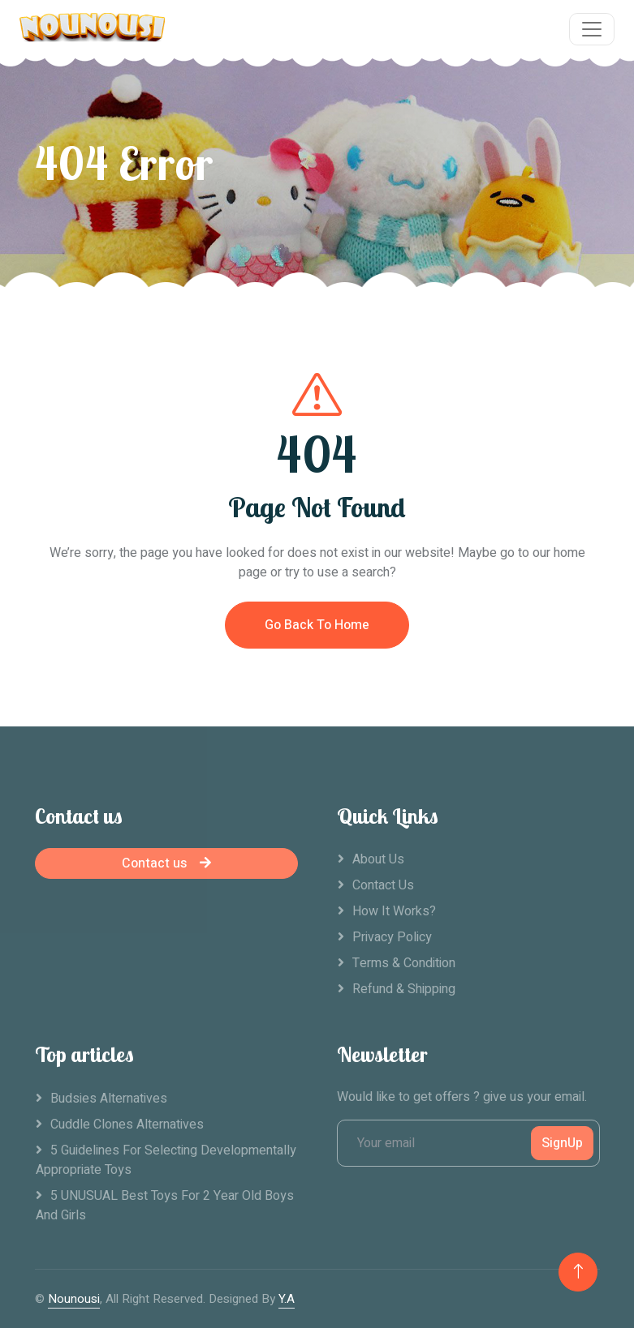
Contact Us (383, 885)
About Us (378, 859)
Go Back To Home (317, 626)
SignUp (562, 1143)
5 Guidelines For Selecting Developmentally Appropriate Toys (166, 1160)
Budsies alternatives (108, 1098)
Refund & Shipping (403, 989)
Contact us (166, 863)
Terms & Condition (403, 963)
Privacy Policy (392, 937)
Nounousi (74, 1299)
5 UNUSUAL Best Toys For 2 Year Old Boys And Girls (165, 1205)
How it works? (394, 911)
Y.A (286, 1299)
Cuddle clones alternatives (127, 1124)
